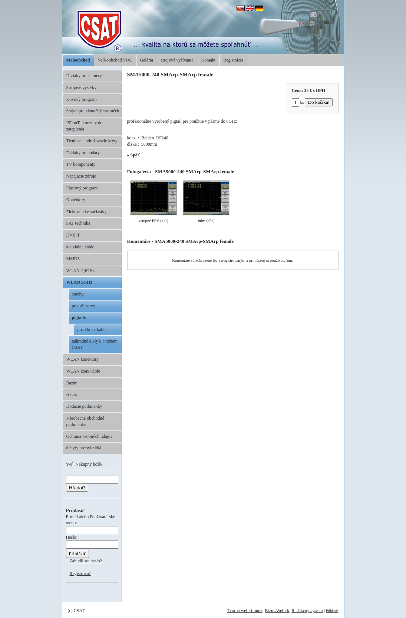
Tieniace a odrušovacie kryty (92, 140)
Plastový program (82, 188)
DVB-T (73, 235)
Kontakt (208, 60)
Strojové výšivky (81, 87)
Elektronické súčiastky (86, 211)
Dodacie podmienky (84, 406)
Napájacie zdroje (81, 176)
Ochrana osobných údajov (89, 436)
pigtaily (79, 317)
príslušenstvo (83, 305)
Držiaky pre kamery (84, 75)
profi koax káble (92, 329)
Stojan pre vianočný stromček (92, 110)
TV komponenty (81, 164)
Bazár (71, 383)
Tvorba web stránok (245, 610)
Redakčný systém (307, 610)
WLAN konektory (82, 359)
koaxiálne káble (80, 246)
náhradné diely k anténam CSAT (95, 344)
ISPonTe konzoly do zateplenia (84, 126)
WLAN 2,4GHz (80, 270)
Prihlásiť (332, 611)
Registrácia (233, 60)
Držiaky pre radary (83, 152)
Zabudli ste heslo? (86, 561)
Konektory (75, 199)
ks (298, 102)
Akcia (71, 394)
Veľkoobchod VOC (115, 60)
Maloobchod (78, 60)
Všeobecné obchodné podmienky (85, 421)
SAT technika (78, 223)
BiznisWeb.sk (277, 610)
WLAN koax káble (83, 371)
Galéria (146, 60)
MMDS (73, 258)
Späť (135, 155)
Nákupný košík (84, 464)
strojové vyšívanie (177, 60)
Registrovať (80, 573)
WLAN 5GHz (79, 282)
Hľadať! (77, 487)
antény (78, 294)
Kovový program (81, 99)
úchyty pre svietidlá (84, 447)
